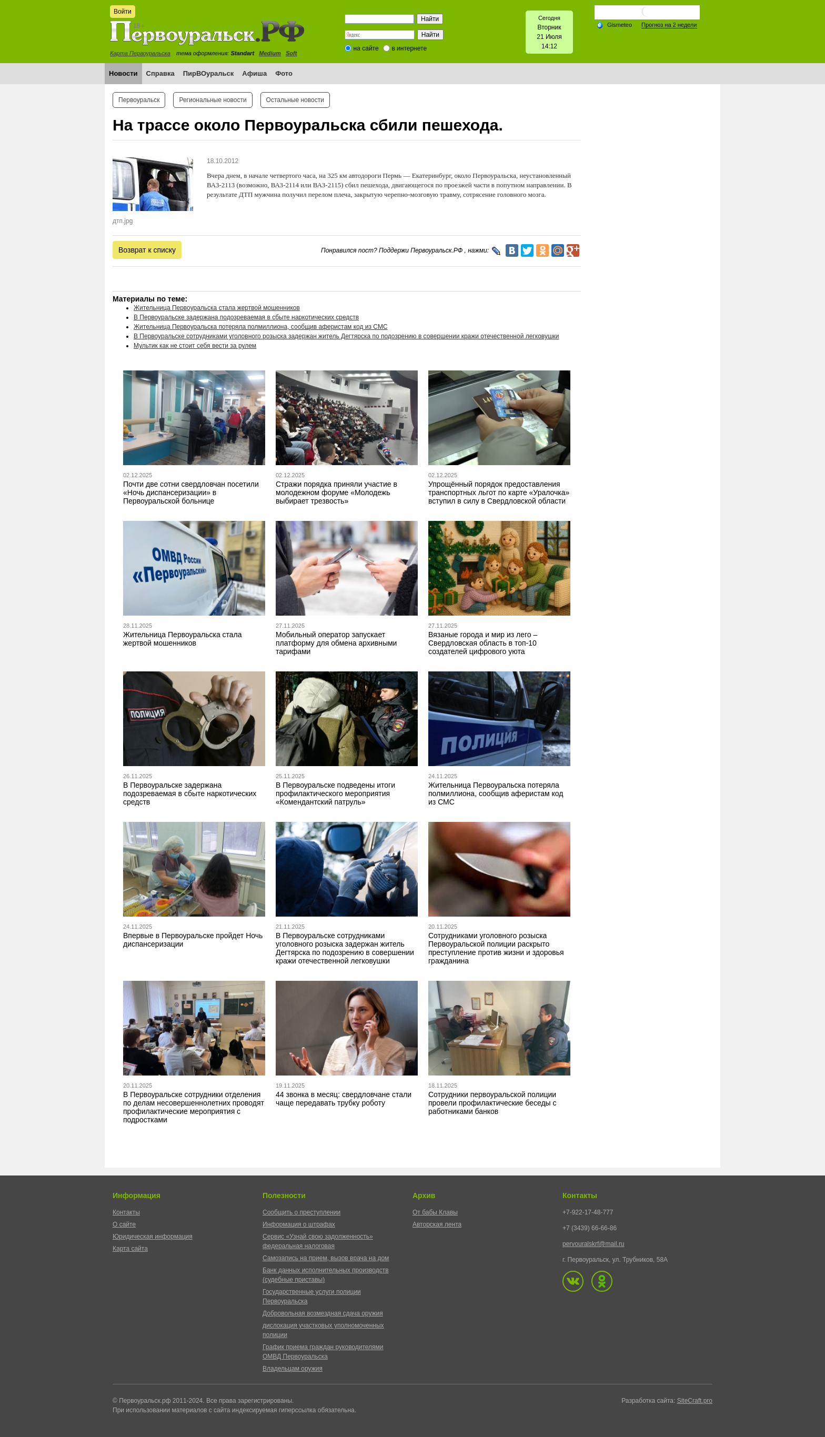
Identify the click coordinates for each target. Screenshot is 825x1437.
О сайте (124, 1224)
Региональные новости (212, 100)
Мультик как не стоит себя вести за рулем (195, 345)
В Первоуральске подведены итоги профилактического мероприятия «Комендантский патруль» (335, 793)
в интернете (409, 48)
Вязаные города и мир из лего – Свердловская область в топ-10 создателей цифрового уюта (482, 643)
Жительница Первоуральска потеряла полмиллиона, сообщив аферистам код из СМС (261, 326)
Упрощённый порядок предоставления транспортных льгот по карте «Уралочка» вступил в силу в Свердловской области (498, 492)
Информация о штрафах (299, 1224)
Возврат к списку (147, 250)
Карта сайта (130, 1248)
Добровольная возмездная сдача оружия (323, 1313)
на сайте (366, 48)
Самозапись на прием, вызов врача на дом (326, 1258)
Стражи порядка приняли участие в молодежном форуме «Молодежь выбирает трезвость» (336, 492)
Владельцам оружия (293, 1368)
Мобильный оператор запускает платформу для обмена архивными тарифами (336, 643)
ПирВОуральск (208, 73)
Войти (123, 11)
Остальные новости (295, 100)
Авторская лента (437, 1224)
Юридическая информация (153, 1236)
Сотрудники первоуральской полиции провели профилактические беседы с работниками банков (492, 1103)
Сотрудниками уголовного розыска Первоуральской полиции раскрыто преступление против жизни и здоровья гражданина (496, 948)
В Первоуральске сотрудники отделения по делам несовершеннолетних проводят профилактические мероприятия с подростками (193, 1107)
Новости (123, 73)
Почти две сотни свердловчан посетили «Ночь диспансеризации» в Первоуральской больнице (191, 492)
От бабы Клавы (435, 1212)
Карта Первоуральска (140, 53)
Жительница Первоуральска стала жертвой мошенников (217, 307)
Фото (284, 73)
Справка (160, 73)
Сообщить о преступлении (301, 1212)
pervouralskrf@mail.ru (593, 1244)
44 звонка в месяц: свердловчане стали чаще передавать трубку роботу (343, 1098)
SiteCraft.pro (694, 1400)
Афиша (254, 73)
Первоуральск (138, 100)
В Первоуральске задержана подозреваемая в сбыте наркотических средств (246, 317)
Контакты (126, 1212)
